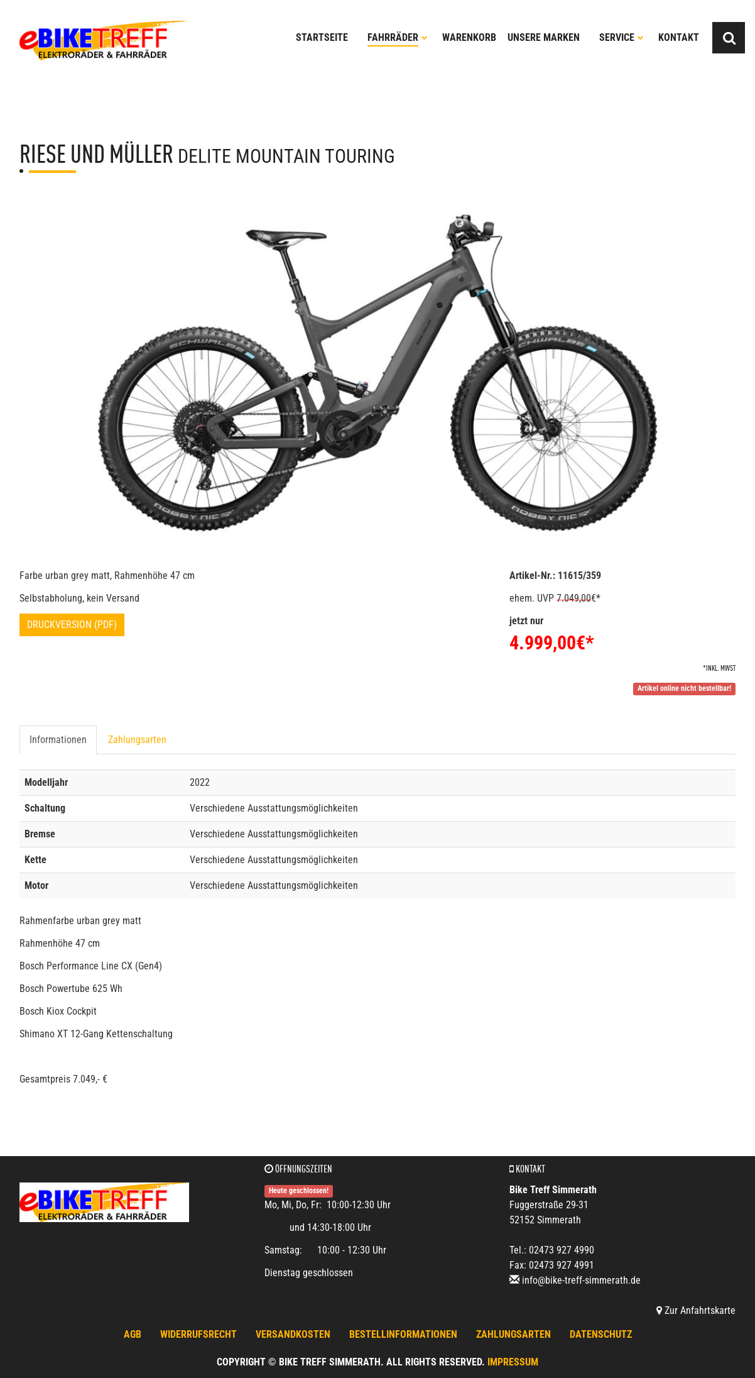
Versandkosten (293, 1334)
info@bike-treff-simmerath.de (581, 1280)
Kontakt (678, 37)
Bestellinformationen (403, 1334)
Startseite (322, 37)
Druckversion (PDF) (72, 625)
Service (621, 37)
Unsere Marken (544, 37)
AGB (132, 1334)
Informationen (58, 740)
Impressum (512, 1362)
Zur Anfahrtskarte (696, 1310)
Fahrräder (397, 37)
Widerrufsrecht (198, 1334)
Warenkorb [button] (469, 37)
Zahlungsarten (137, 740)
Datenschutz (601, 1334)
